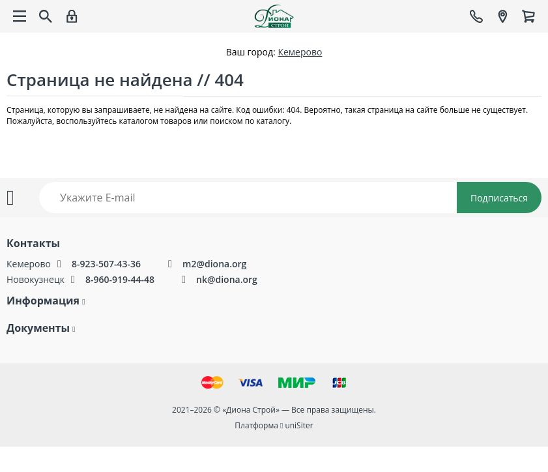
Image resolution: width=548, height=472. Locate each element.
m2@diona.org (214, 264)
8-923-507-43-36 (106, 264)
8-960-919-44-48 (119, 279)
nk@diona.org (226, 279)
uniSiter (299, 425)
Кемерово (300, 52)
